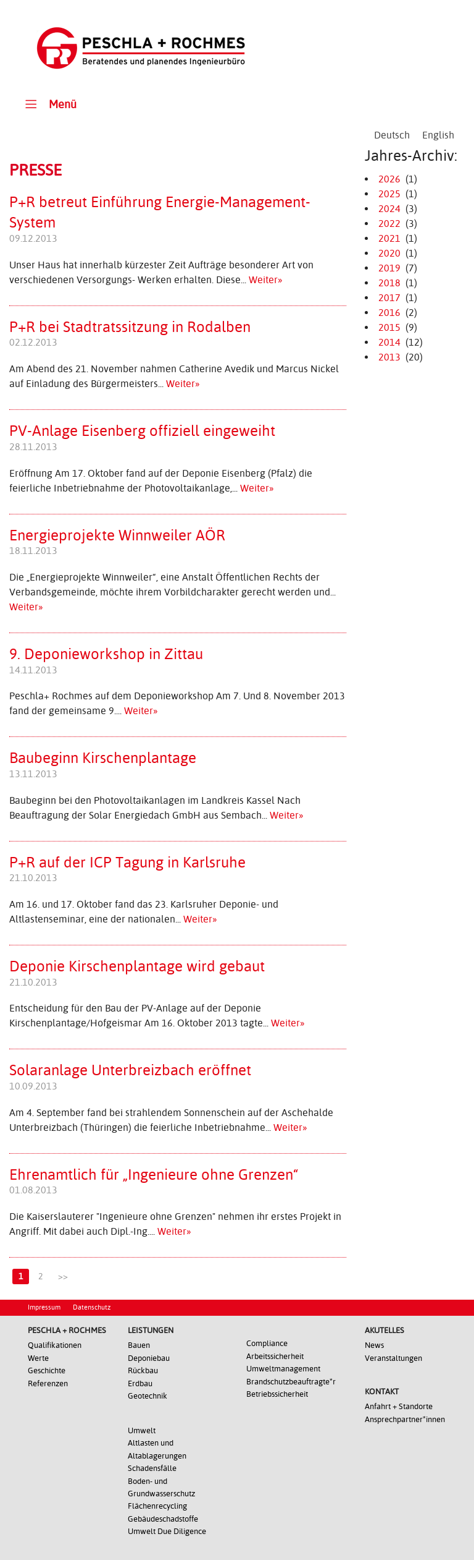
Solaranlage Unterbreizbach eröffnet (130, 1070)
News (374, 1345)
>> (63, 1276)
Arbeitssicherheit (275, 1356)
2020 (389, 253)
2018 (389, 283)
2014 (389, 342)
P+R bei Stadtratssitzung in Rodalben (130, 327)
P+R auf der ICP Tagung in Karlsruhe (127, 862)
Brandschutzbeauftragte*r (291, 1381)
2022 (389, 223)
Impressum (44, 1307)
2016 (389, 312)
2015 (389, 327)
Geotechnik (147, 1395)
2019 (389, 268)
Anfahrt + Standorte (399, 1406)
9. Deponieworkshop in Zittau (106, 654)
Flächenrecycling (157, 1506)
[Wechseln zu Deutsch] (392, 135)
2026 (389, 179)
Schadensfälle (152, 1468)
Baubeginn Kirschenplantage (102, 758)
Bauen (139, 1345)
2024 (389, 209)
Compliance (267, 1343)
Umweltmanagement (283, 1368)
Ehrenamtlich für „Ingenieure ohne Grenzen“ (153, 1174)
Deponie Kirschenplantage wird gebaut (137, 966)
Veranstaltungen (393, 1358)
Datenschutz (91, 1307)
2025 (389, 194)
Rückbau (143, 1370)
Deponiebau (149, 1358)
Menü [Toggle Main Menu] (49, 103)
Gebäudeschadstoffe (163, 1519)
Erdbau (140, 1383)
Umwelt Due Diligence (167, 1531)
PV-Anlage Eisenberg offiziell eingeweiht (142, 431)
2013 (389, 357)
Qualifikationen (54, 1345)
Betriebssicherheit (277, 1394)
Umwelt (142, 1430)
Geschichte (46, 1370)
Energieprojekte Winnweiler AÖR (117, 535)
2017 (389, 298)
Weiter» (266, 280)
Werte (38, 1358)
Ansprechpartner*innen (405, 1419)
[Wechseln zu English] (438, 135)
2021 (389, 238)
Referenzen (48, 1383)
